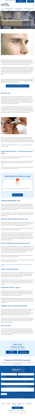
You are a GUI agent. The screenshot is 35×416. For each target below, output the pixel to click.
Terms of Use (17, 413)
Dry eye (2, 96)
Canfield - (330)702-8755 (18, 9)
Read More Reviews (17, 195)
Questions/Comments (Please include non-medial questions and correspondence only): (17, 387)
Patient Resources (29, 404)
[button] (33, 185)
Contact (19, 405)
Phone (3, 382)
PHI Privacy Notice (23, 413)
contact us (20, 144)
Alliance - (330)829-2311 (8, 9)
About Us (3, 404)
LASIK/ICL (9, 404)
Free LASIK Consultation (11, 352)
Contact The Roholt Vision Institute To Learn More (17, 85)
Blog (15, 405)
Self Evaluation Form (23, 352)
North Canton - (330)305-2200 (29, 9)
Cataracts (14, 404)
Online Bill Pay (17, 408)
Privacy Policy (11, 413)
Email (3, 377)
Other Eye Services (20, 404)
